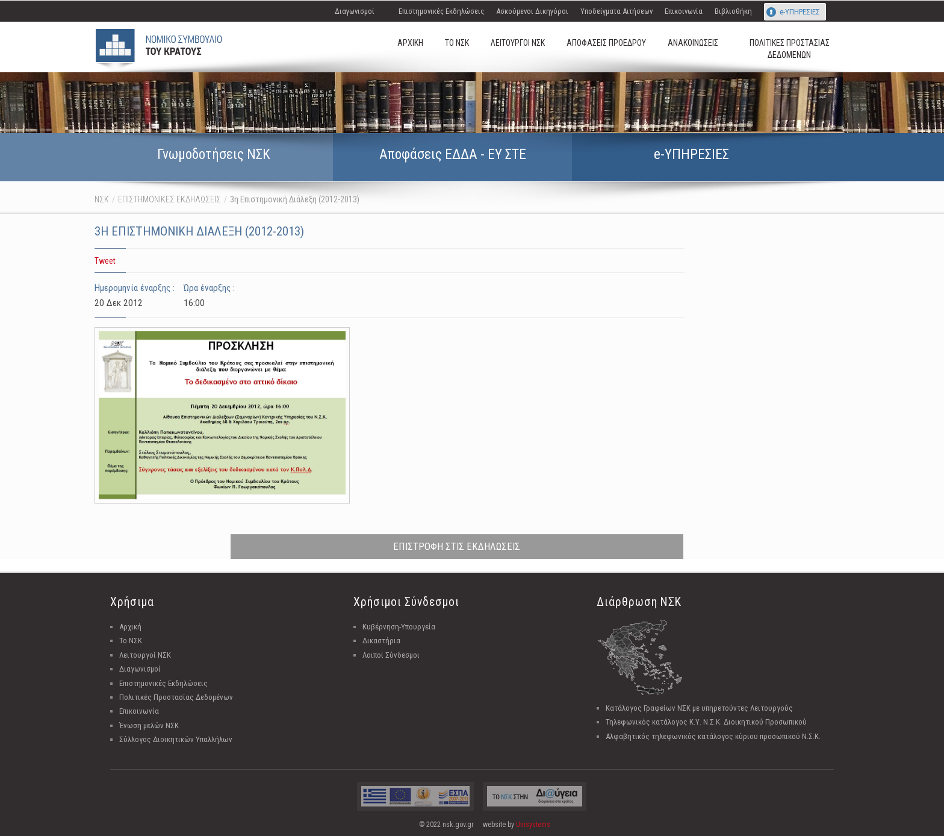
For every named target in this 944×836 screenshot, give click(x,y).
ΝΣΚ (102, 199)
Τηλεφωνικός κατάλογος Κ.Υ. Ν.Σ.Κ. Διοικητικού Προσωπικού (706, 721)
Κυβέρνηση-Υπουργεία (398, 626)
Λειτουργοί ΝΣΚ (145, 655)
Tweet (105, 261)
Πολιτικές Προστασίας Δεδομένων (176, 697)
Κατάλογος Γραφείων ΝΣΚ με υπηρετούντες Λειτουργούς (699, 708)
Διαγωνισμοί (354, 11)
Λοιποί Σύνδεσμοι (391, 655)
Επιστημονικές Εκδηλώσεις (441, 11)
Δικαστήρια (381, 640)
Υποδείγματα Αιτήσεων (616, 11)
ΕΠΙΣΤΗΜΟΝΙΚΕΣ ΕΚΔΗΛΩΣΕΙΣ (169, 199)
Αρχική (130, 626)
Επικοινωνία (684, 11)
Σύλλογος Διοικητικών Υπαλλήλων (175, 739)
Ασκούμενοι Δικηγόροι (532, 11)
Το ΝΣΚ (130, 640)
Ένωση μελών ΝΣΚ (149, 725)
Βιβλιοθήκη (733, 11)
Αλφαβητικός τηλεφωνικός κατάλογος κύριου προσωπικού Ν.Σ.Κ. (713, 736)
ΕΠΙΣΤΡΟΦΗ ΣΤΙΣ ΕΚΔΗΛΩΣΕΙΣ (456, 546)
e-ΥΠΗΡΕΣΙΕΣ (800, 11)
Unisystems (533, 824)
